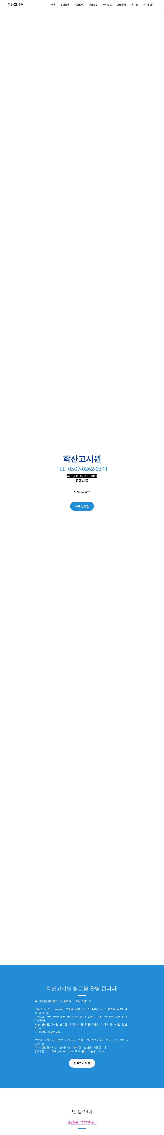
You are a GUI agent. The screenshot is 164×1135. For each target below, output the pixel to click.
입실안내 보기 (82, 1063)
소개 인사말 (82, 506)
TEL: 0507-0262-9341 (82, 468)
